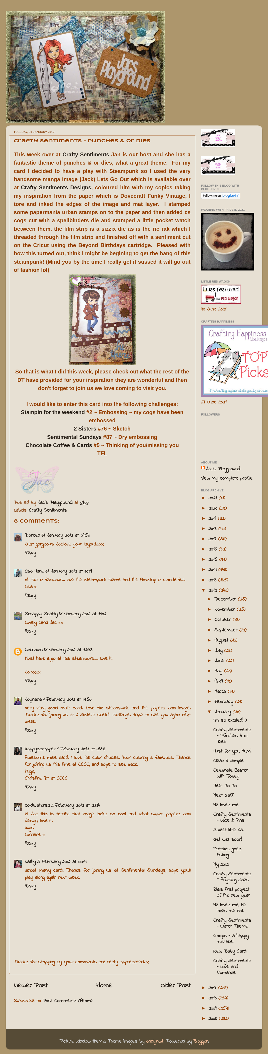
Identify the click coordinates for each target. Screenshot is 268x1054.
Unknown (33, 650)
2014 (213, 569)
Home (104, 986)
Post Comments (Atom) (67, 1001)
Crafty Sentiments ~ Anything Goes (232, 877)
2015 (213, 559)
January (223, 712)
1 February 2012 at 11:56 (67, 699)
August (222, 640)
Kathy (30, 862)
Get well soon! (227, 839)
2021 (213, 498)
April (219, 681)
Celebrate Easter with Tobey (230, 773)
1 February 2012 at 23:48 (81, 749)
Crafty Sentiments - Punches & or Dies (232, 736)
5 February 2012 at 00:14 (61, 862)
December (226, 599)
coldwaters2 (37, 805)
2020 (213, 508)
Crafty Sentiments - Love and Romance (232, 966)
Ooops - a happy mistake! (230, 939)
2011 (213, 988)
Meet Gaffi (223, 795)
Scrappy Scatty (41, 614)
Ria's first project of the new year (231, 892)
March (221, 691)
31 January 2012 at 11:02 (82, 614)
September (226, 630)
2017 (213, 539)
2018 (213, 529)
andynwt (154, 1041)
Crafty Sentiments (85, 154)
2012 (213, 590)
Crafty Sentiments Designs (56, 187)
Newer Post (31, 986)
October (223, 619)
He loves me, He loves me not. (229, 908)
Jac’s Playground (223, 469)
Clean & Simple (228, 761)
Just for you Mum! (232, 751)
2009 (213, 1008)
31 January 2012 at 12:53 (68, 650)
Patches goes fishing (227, 852)
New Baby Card (229, 951)
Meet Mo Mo (225, 786)
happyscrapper (40, 749)
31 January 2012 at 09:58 (65, 535)
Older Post (176, 986)
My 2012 (220, 864)
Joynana (33, 699)
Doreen (32, 535)
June (220, 661)
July (219, 650)
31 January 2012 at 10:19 (68, 571)
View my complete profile (227, 478)
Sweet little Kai (228, 830)
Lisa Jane (34, 571)
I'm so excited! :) (230, 720)
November (225, 609)
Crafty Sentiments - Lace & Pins (232, 817)
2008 (213, 1018)
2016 (213, 549)
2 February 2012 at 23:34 (75, 805)
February (224, 702)
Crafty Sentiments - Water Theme (232, 923)
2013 (213, 580)
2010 (213, 998)
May (219, 671)
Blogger (200, 1041)
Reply (30, 553)
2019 (213, 518)
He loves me (225, 805)
